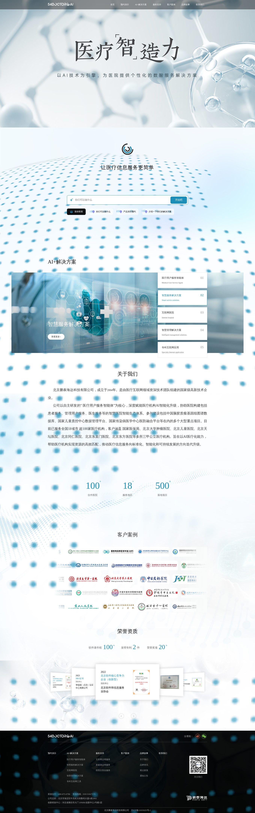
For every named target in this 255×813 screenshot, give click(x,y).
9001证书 (112, 678)
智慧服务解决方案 (171, 295)
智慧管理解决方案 (171, 330)
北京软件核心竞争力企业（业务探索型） (89, 679)
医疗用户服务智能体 (173, 278)
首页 (112, 4)
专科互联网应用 (170, 347)
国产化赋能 (58, 679)
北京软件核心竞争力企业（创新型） (149, 678)
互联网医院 (168, 312)
